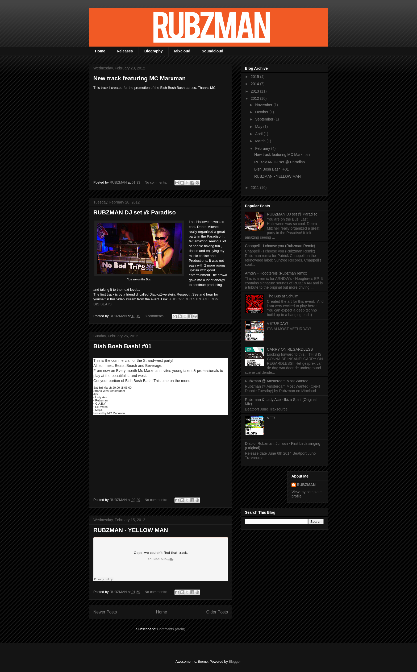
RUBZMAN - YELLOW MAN (130, 530)
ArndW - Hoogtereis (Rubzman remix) (276, 273)
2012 (255, 98)
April (259, 134)
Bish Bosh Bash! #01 (122, 346)
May (259, 127)
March (260, 141)
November (264, 105)
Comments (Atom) (171, 629)
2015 (255, 76)
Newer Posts (105, 612)
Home (100, 51)
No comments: (156, 182)
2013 (255, 91)
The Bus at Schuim (282, 296)
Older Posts (217, 612)
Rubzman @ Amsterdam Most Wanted (276, 381)
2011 (255, 187)
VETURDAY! (277, 323)
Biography (153, 51)
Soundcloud (212, 51)
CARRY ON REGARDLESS (290, 349)
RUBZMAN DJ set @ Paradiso (134, 212)
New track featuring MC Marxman (139, 78)
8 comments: (155, 316)
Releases (125, 51)
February (263, 148)
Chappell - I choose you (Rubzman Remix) (280, 246)
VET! (271, 418)
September (264, 119)
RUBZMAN (306, 485)
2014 (255, 84)
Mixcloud (182, 51)
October (262, 112)
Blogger (234, 661)
